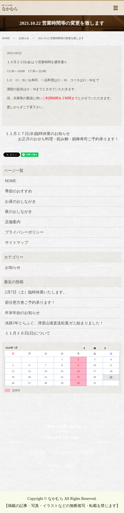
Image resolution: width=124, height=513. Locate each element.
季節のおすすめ (18, 191)
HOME (6, 38)
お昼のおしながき (20, 201)
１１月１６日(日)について (27, 333)
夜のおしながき (18, 211)
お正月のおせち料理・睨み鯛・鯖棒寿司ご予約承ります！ (68, 139)
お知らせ (24, 38)
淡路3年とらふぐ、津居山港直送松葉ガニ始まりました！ (54, 323)
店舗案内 (12, 222)
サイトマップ (16, 242)
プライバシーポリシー (24, 232)
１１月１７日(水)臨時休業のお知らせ (37, 133)
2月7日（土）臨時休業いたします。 (36, 292)
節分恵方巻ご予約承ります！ (30, 302)
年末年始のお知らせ (22, 313)
